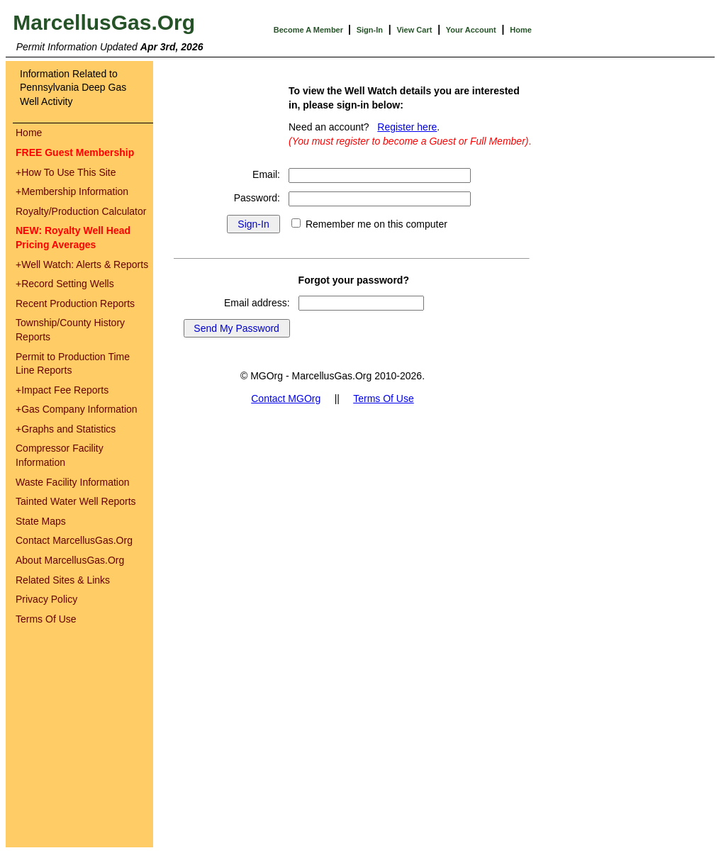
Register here (407, 127)
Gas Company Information (77, 409)
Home (521, 30)
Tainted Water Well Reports (76, 501)
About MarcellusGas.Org (70, 560)
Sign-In (370, 30)
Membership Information (72, 191)
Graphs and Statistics (66, 429)
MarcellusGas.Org (104, 22)
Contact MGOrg (285, 398)
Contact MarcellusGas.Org (74, 540)
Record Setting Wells (65, 283)
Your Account (471, 30)
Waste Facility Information (73, 482)
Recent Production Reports (75, 303)
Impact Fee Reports (62, 390)
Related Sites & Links (63, 580)
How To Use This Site (66, 172)
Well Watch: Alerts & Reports (82, 264)
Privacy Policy (46, 599)
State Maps (41, 521)
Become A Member (309, 30)
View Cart (414, 30)
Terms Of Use (46, 619)
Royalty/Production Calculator (81, 211)
